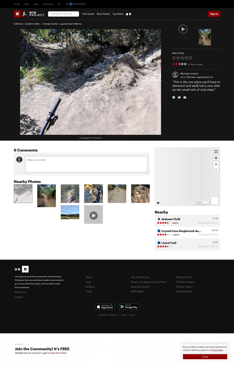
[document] (205, 352)
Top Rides (117, 13)
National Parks (184, 291)
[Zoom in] (216, 164)
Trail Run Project (185, 281)
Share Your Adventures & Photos (149, 281)
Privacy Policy (217, 350)
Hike (36, 4)
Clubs (89, 291)
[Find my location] (216, 158)
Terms (123, 315)
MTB (27, 4)
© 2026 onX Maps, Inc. (108, 315)
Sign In (214, 13)
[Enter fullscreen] (216, 151)
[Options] (214, 200)
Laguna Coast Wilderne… (71, 23)
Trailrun (48, 4)
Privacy (132, 315)
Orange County (50, 23)
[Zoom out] (216, 169)
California (18, 23)
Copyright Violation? (90, 137)
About (89, 277)
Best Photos (103, 13)
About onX (20, 292)
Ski (59, 4)
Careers (19, 296)
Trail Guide (88, 13)
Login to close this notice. (54, 353)
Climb (17, 4)
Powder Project (184, 286)
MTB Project (137, 291)
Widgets (90, 286)
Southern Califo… (33, 23)
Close (205, 356)
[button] (173, 97)
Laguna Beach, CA (204, 77)
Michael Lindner (189, 73)
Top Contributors (140, 277)
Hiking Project (184, 277)
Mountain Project (140, 286)
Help (88, 281)
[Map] (187, 177)
